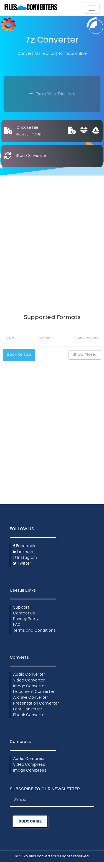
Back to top (19, 355)
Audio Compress (29, 759)
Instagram (25, 558)
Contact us (24, 613)
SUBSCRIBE (30, 821)
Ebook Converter (29, 715)
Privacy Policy (26, 619)
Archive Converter (30, 698)
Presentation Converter (36, 703)
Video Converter (29, 680)
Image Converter (29, 686)
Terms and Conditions (34, 631)
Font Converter (27, 709)
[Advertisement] (52, 241)
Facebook (24, 546)
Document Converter (34, 692)
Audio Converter (29, 674)
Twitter (22, 563)
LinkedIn (23, 552)
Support (21, 607)
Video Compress (29, 765)
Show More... (84, 355)
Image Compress (29, 770)
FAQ (17, 625)
